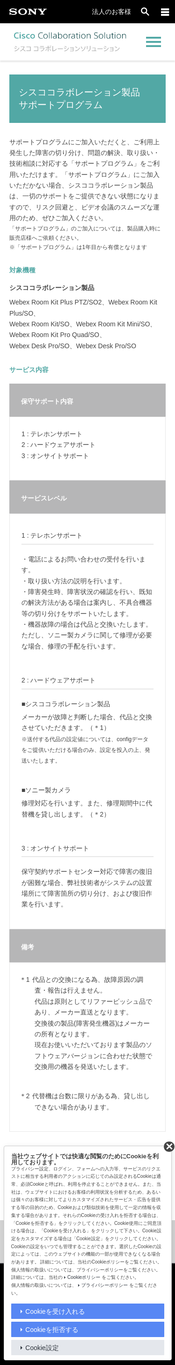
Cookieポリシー (83, 1277)
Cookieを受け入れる (55, 1311)
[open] (145, 11)
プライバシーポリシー (104, 1285)
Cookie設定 (42, 1347)
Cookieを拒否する (51, 1329)
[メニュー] (165, 11)
